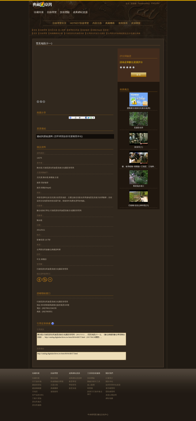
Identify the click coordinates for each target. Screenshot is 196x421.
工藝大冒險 (36, 398)
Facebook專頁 (144, 3)
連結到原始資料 (45, 136)
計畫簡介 (109, 378)
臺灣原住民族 (73, 30)
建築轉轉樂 (36, 388)
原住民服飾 (36, 405)
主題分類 (54, 385)
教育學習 (72, 381)
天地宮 (35, 392)
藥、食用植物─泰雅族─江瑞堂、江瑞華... (138, 166)
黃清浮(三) (138, 147)
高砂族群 (85, 30)
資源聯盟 (135, 23)
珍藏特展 (39, 12)
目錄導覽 (52, 12)
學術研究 (72, 385)
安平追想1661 (38, 395)
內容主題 (97, 23)
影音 (107, 30)
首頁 (127, 3)
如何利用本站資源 (113, 385)
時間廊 (90, 388)
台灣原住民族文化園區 (96, 33)
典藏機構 (110, 23)
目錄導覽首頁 (59, 23)
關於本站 (109, 381)
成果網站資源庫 (75, 378)
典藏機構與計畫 (56, 33)
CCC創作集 (37, 381)
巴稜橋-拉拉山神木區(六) (138, 205)
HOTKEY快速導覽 (79, 23)
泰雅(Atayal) (97, 30)
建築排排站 (36, 385)
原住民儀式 (36, 402)
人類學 (63, 30)
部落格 (133, 3)
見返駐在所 (138, 128)
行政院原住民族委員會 (75, 33)
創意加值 (72, 388)
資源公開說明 (111, 395)
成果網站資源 (80, 12)
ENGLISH (155, 3)
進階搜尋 (123, 23)
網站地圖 (109, 398)
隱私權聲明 (110, 392)
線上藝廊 (91, 385)
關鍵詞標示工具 (93, 381)
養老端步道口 (138, 186)
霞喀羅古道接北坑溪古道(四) (138, 108)
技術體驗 (65, 12)
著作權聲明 (110, 388)
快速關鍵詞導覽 (57, 381)
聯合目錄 (54, 378)
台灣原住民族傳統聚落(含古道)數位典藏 (124, 33)
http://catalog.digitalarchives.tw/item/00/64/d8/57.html (81, 356)
